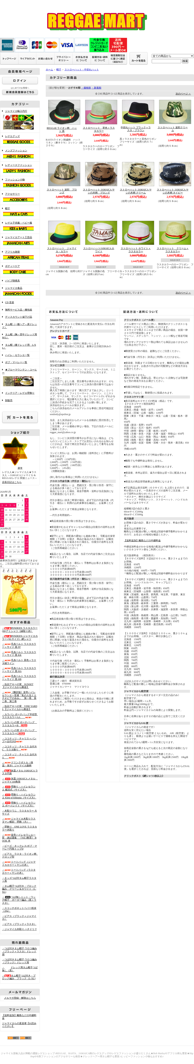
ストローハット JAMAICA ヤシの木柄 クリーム (136, 191)
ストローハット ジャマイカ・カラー (62, 250)
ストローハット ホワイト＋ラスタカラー (136, 250)
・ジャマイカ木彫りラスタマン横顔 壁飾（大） (19, 820)
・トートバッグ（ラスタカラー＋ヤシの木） (19, 871)
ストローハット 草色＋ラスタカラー (99, 129)
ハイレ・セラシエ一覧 (17, 355)
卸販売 (8, 400)
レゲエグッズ (20, 140)
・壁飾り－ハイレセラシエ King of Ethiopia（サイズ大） (19, 796)
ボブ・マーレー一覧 (16, 362)
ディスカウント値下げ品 (18, 316)
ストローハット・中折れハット (82, 69)
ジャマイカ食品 (20, 292)
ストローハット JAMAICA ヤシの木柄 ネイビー (172, 191)
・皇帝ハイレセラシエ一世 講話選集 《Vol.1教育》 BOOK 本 (19, 837)
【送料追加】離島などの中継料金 (142, 540)
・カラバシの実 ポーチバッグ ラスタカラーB (19, 724)
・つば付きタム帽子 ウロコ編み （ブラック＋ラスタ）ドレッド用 (19, 951)
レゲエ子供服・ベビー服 (20, 226)
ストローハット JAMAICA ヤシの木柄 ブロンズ (99, 191)
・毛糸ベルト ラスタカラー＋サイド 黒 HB (19, 678)
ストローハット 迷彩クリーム (173, 129)
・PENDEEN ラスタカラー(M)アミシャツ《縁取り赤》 (20, 630)
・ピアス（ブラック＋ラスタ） (19, 924)
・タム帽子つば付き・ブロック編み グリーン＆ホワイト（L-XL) (19, 889)
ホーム (49, 69)
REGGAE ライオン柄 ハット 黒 (62, 130)
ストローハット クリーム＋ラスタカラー (173, 250)
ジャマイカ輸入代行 (20, 120)
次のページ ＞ (183, 93)
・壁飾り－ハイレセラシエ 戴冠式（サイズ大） (19, 788)
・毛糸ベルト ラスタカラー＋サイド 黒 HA (19, 670)
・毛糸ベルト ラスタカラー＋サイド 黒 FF (19, 646)
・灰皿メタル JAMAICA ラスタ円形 (20, 772)
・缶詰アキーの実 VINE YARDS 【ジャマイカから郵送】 (19, 708)
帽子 (20, 212)
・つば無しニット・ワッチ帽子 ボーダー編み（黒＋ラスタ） (19, 900)
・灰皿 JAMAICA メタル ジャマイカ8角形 (20, 780)
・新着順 (96, 87)
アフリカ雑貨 (20, 255)
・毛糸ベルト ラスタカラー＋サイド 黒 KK (19, 654)
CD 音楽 (9, 302)
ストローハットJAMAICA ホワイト (98, 250)
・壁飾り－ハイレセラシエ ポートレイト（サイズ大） (19, 804)
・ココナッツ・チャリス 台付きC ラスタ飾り (19, 748)
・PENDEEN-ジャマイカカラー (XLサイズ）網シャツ (20, 638)
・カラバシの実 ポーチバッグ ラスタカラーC (19, 732)
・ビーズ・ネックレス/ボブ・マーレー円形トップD (19, 847)
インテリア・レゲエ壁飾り (20, 393)
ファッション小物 (20, 183)
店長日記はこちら (12, 482)
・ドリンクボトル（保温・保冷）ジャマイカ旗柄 (17, 764)
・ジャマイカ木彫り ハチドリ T (19, 929)
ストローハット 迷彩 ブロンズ (62, 191)
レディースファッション (20, 169)
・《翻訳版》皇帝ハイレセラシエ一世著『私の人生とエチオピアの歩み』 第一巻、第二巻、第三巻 (19, 697)
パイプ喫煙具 (12, 280)
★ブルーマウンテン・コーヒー (20, 377)
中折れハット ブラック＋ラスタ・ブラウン (136, 129)
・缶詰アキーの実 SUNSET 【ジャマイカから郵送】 (17, 686)
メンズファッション (20, 154)
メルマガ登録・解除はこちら (20, 997)
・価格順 (86, 87)
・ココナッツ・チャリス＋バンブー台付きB (19, 740)
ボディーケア (20, 270)
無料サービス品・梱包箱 (18, 309)
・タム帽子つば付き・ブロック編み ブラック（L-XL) (19, 977)
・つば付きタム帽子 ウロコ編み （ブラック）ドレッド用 (19, 961)
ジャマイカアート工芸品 (20, 241)
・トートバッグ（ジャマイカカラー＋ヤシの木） (19, 863)
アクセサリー (20, 198)
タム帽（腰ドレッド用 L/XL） (19, 346)
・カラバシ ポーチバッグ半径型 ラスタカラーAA (20, 716)
